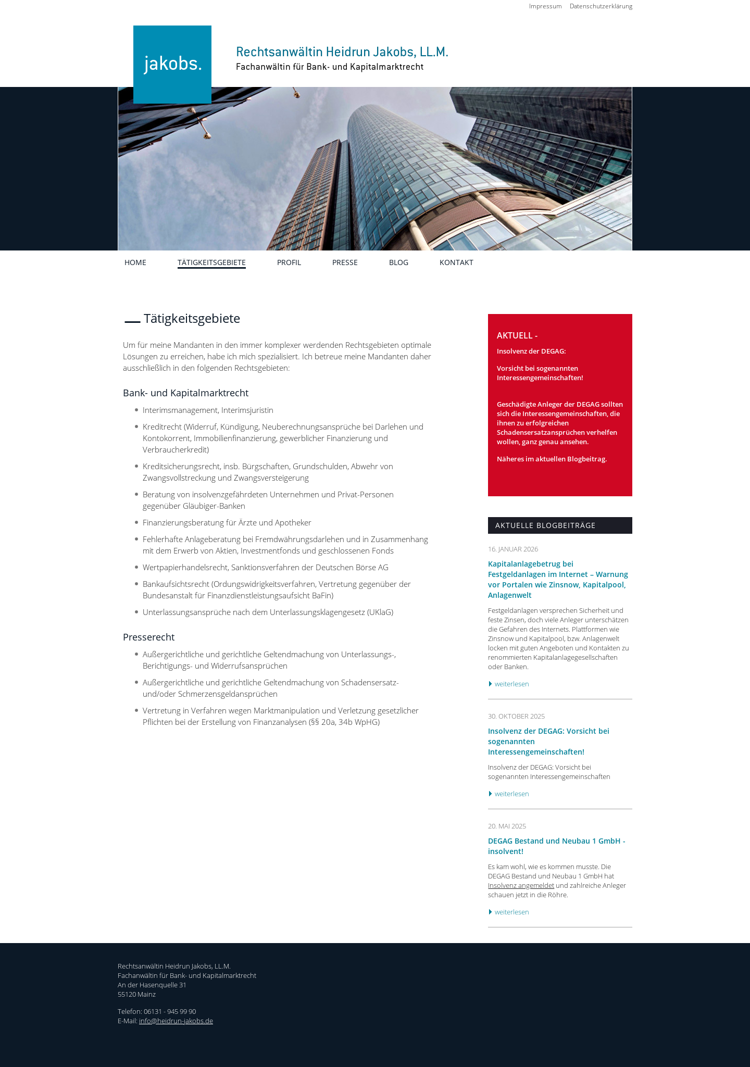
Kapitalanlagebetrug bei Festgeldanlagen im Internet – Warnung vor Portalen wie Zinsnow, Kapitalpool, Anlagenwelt (558, 579)
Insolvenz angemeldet (521, 885)
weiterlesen (512, 683)
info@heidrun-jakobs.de (176, 1020)
